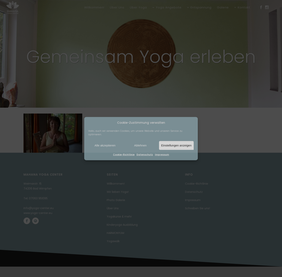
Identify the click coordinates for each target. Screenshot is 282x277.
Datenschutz (144, 154)
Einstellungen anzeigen (176, 145)
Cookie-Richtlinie (124, 154)
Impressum (162, 154)
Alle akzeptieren (105, 145)
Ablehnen (140, 145)
